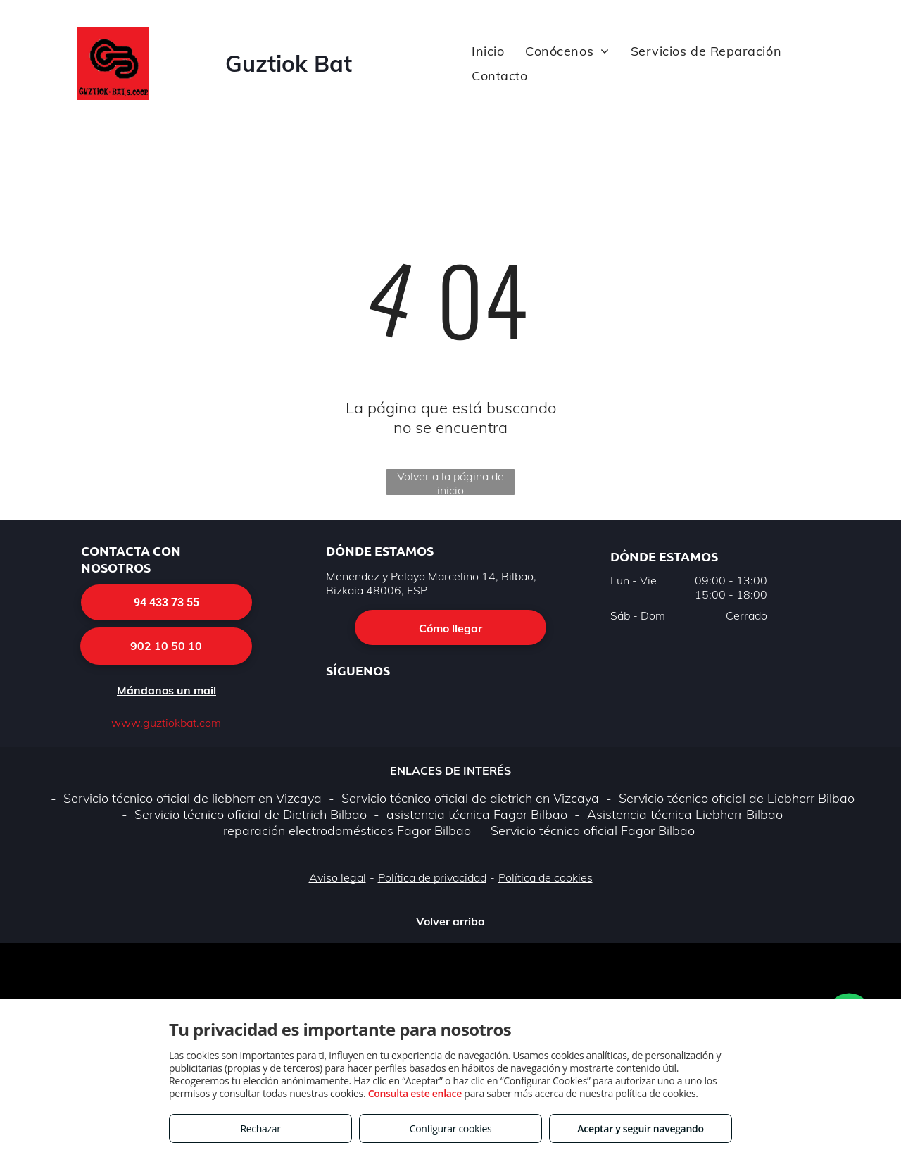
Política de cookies (545, 877)
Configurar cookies (451, 1128)
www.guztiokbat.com (166, 722)
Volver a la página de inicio (450, 482)
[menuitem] (488, 51)
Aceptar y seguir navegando (640, 1128)
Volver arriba (450, 921)
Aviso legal (337, 877)
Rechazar (260, 1128)
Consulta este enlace (415, 1093)
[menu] (870, 67)
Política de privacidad (432, 877)
